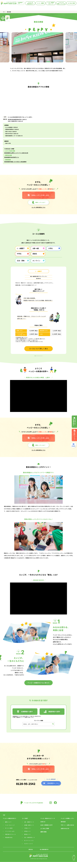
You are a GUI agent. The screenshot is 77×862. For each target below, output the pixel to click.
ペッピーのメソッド (10, 825)
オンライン (38, 261)
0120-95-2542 (25, 783)
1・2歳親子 (23, 248)
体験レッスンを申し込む (38, 195)
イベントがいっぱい (10, 831)
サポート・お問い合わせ (67, 825)
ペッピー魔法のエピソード (50, 3)
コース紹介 (25, 818)
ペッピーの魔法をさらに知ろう (38, 683)
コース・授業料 (40, 3)
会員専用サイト (20, 3)
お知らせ (42, 822)
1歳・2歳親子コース (29, 822)
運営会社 (31, 849)
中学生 (23, 254)
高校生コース (27, 834)
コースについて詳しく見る (38, 349)
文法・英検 (23, 261)
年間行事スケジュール (10, 834)
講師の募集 (43, 832)
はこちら (51, 783)
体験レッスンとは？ (40, 202)
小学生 (54, 248)
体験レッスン (75, 435)
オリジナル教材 (9, 828)
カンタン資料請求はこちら (38, 207)
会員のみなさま (65, 828)
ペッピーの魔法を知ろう (30, 3)
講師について (8, 822)
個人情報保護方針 (44, 849)
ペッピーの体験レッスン (67, 818)
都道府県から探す (52, 711)
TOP (4, 11)
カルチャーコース (28, 843)
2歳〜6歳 (38, 248)
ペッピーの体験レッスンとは (61, 3)
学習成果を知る (9, 837)
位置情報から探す (25, 711)
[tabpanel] (37, 47)
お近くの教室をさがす (46, 825)
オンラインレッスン (29, 840)
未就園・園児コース (29, 825)
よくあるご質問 (71, 3)
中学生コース (27, 831)
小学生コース (27, 828)
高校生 (38, 254)
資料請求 (63, 822)
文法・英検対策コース (29, 837)
